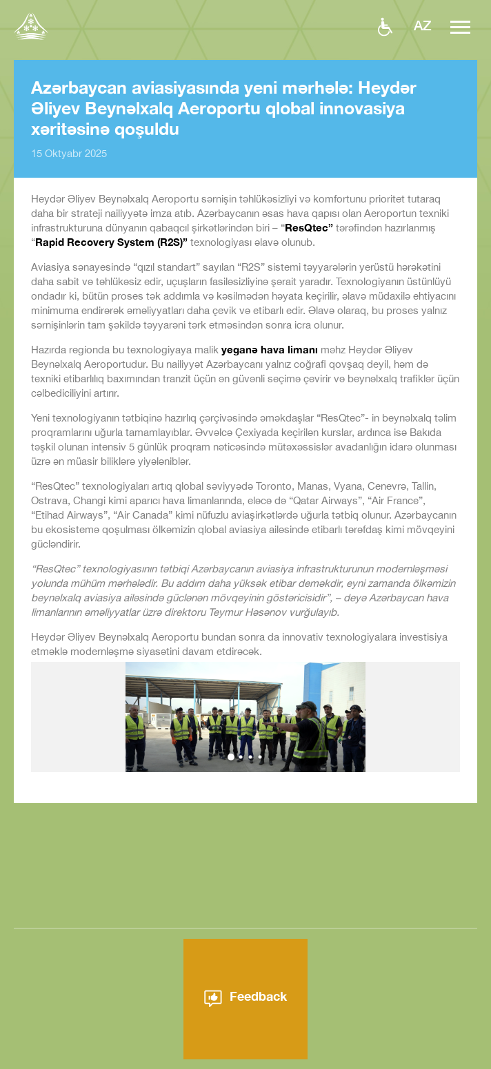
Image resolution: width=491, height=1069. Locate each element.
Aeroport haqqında (216, 1061)
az (423, 25)
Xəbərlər (301, 1061)
